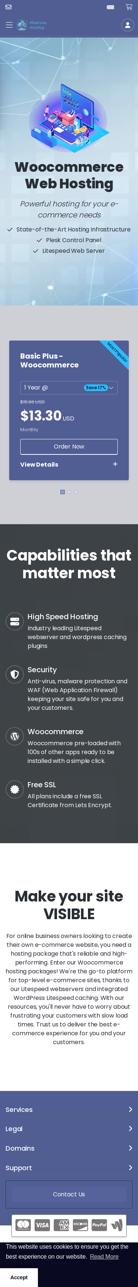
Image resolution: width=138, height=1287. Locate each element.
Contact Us (69, 1194)
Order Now (69, 446)
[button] (9, 25)
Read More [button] (104, 1256)
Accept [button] (19, 1277)
